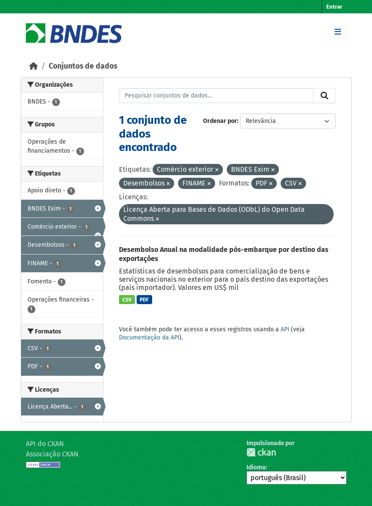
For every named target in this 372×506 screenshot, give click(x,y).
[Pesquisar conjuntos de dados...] (216, 96)
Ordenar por (220, 121)
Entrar (334, 6)
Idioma (256, 467)
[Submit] (324, 96)
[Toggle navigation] (338, 32)
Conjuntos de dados (83, 66)
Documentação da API (149, 337)
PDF (144, 300)
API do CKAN (45, 444)
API (285, 329)
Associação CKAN (52, 454)
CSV (126, 300)
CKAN (261, 452)
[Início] (33, 66)
